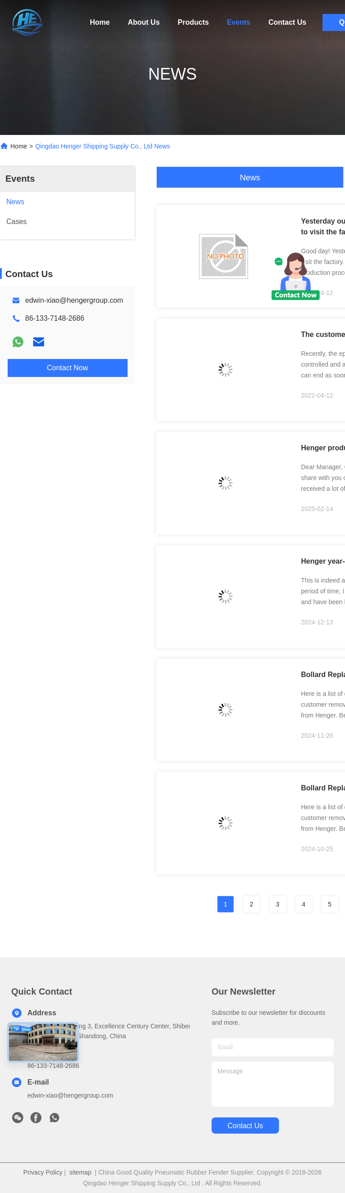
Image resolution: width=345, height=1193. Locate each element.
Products (193, 22)
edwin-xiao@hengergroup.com (74, 300)
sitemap (80, 1172)
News (250, 177)
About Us (143, 22)
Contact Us (287, 22)
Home (100, 22)
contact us (245, 1126)
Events (238, 22)
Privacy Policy (42, 1172)
